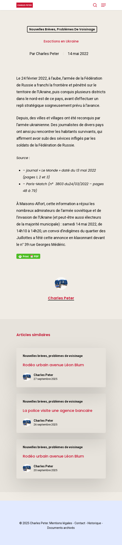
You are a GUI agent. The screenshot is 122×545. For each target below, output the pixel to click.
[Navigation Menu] (103, 5)
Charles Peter (47, 53)
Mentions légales (60, 523)
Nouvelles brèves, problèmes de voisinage (62, 29)
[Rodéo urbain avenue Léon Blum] (61, 367)
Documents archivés (61, 528)
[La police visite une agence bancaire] (61, 413)
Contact (80, 523)
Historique (94, 523)
